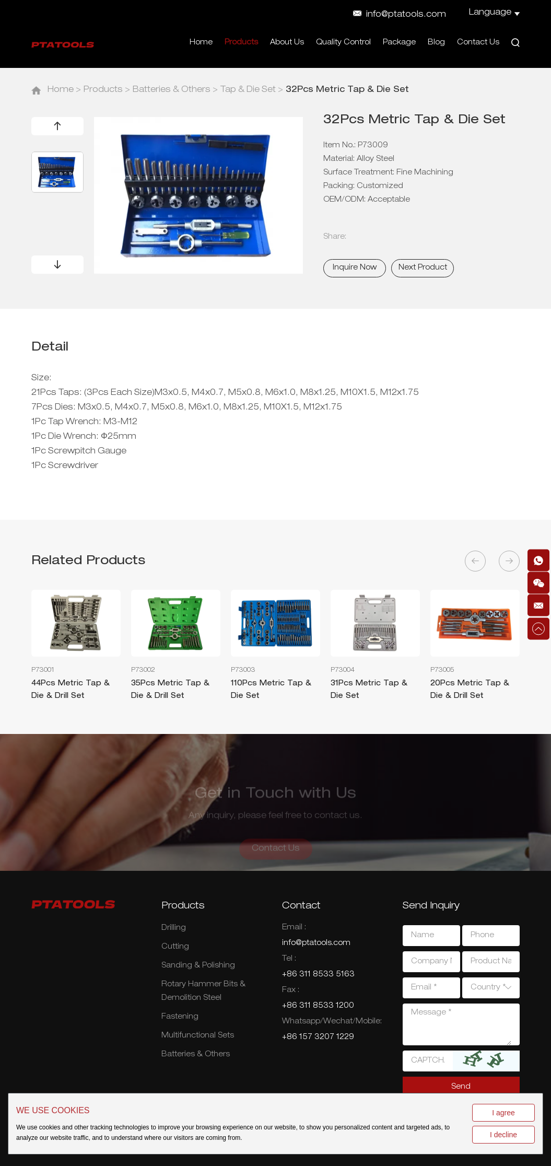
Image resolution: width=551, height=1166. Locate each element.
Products (241, 42)
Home (201, 42)
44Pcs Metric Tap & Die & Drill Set (70, 690)
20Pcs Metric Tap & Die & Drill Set (469, 690)
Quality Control (343, 42)
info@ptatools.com (406, 15)
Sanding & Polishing (198, 966)
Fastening (179, 1017)
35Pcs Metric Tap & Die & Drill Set (170, 690)
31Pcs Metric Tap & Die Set (369, 690)
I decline (503, 1134)
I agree (503, 1113)
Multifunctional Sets (197, 1036)
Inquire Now (355, 268)
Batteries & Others (171, 90)
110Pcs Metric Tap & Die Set (271, 690)
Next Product (422, 268)
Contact (301, 906)
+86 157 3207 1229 (318, 1037)
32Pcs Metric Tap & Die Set (347, 90)
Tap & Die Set (248, 90)
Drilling (173, 928)
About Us (287, 42)
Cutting (175, 947)
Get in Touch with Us (275, 799)
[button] (57, 126)
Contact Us (478, 42)
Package (399, 42)
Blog (436, 42)
